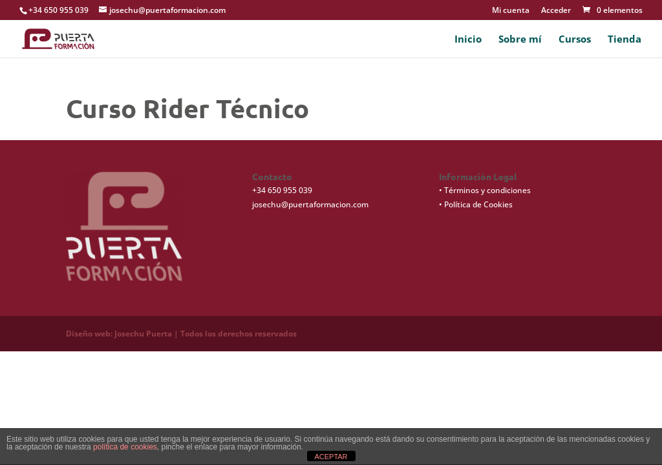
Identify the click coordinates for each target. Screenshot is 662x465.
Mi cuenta (510, 11)
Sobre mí (520, 39)
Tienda (624, 39)
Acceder (556, 11)
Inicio (468, 39)
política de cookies (125, 446)
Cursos (575, 39)
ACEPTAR (330, 456)
